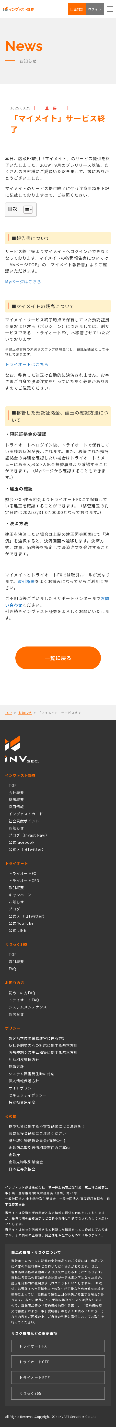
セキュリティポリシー (28, 1095)
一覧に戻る (58, 657)
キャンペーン (20, 894)
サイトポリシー (22, 1087)
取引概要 (26, 581)
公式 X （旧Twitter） (28, 916)
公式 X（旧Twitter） (27, 849)
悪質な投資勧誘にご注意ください (37, 1133)
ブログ (14, 908)
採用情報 (16, 806)
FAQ (12, 968)
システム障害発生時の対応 (32, 1073)
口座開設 (77, 9)
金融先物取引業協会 (26, 1161)
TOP (8, 712)
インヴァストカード (26, 813)
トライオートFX (22, 873)
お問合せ (16, 1014)
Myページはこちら (23, 281)
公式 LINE (17, 930)
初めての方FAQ (22, 992)
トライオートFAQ (24, 999)
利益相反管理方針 (24, 1059)
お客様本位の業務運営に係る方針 (37, 1038)
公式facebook (21, 842)
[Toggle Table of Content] (25, 209)
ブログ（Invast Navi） (29, 835)
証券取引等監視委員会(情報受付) (37, 1140)
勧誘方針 (16, 1066)
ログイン (94, 9)
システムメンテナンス (28, 1006)
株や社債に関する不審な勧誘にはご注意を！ (47, 1126)
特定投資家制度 (22, 1102)
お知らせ (25, 712)
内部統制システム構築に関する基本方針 (43, 1052)
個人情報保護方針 (24, 1080)
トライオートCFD (24, 880)
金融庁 (14, 1154)
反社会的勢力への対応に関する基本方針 (43, 1045)
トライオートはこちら (27, 364)
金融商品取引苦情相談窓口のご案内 (39, 1147)
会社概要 (16, 792)
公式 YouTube (21, 923)
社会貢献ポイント (24, 820)
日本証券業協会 (22, 1168)
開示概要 (16, 799)
